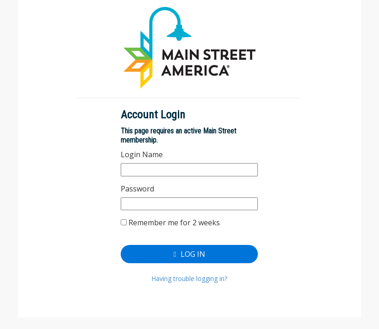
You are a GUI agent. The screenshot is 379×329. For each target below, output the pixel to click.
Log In (190, 254)
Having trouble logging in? (189, 278)
